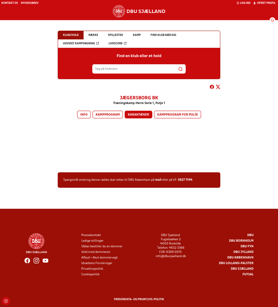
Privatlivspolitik (92, 268)
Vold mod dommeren (95, 252)
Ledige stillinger (92, 240)
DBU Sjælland (242, 268)
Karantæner (138, 114)
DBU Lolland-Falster (236, 263)
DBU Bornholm (241, 240)
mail (158, 179)
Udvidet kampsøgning (81, 43)
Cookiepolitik (90, 274)
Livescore (117, 43)
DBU (250, 235)
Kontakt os (9, 3)
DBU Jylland (243, 252)
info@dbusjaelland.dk (171, 256)
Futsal (248, 274)
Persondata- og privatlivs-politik (139, 299)
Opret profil (264, 3)
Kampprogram (108, 114)
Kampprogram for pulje (177, 114)
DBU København (240, 257)
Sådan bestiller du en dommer (102, 246)
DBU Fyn (247, 246)
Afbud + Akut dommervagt (99, 257)
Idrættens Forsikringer (96, 263)
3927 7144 (185, 179)
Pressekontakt (91, 235)
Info (84, 114)
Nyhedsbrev (29, 3)
